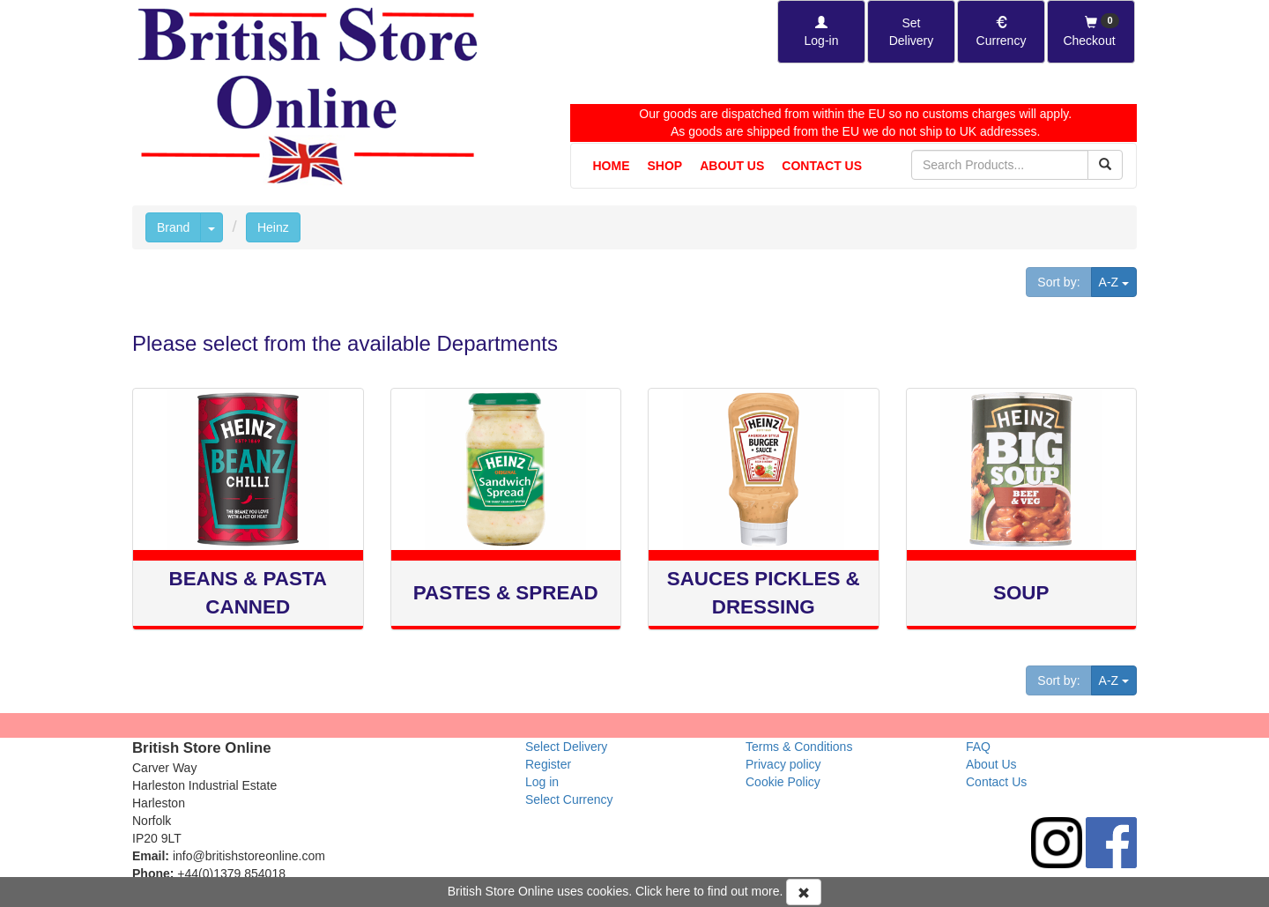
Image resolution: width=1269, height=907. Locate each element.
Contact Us (822, 166)
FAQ (978, 747)
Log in (542, 782)
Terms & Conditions (799, 747)
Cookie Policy (783, 782)
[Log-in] (821, 31)
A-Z (1118, 280)
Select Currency (569, 799)
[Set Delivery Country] (911, 31)
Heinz (273, 227)
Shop (665, 166)
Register (548, 764)
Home (611, 166)
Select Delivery (566, 747)
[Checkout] (1091, 31)
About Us (732, 166)
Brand (173, 227)
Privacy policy (783, 764)
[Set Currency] (1001, 31)
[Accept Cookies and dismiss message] (803, 892)
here (677, 891)
